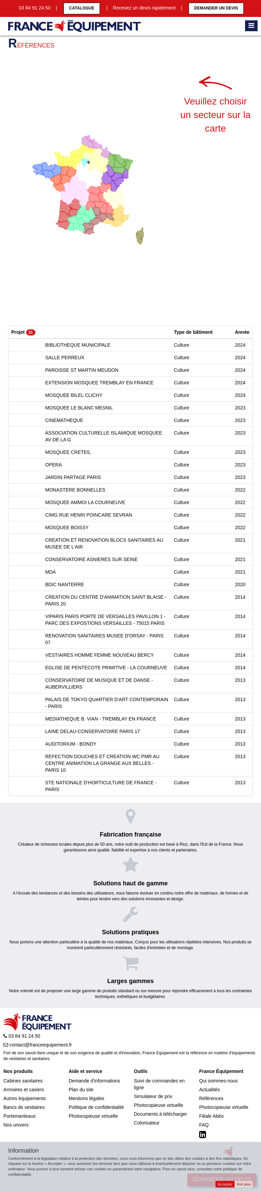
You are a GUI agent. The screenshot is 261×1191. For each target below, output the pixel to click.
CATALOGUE (81, 8)
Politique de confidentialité (96, 1107)
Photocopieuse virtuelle (93, 1116)
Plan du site (81, 1089)
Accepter (225, 1184)
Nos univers (16, 1125)
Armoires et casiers (23, 1089)
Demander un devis (216, 8)
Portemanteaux (19, 1116)
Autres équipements (24, 1098)
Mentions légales (86, 1098)
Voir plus (244, 1184)
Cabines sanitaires (22, 1080)
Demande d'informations (94, 1080)
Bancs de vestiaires (24, 1107)
